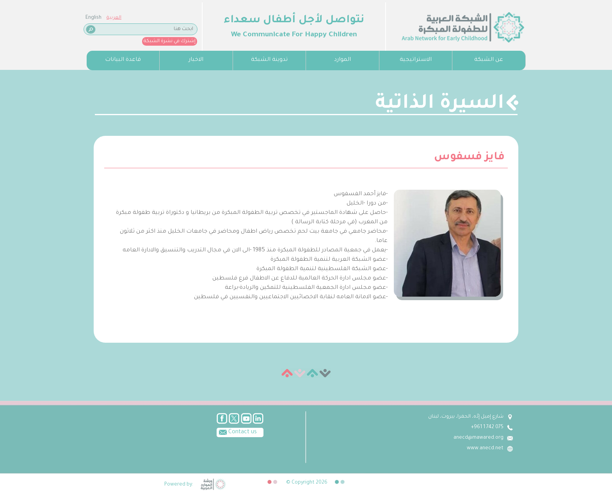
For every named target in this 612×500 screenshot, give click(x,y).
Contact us (237, 432)
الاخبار (196, 60)
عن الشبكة (488, 60)
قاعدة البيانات (123, 60)
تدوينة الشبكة (269, 60)
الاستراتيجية (416, 60)
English (93, 18)
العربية (114, 18)
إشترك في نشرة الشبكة (170, 41)
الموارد (342, 60)
